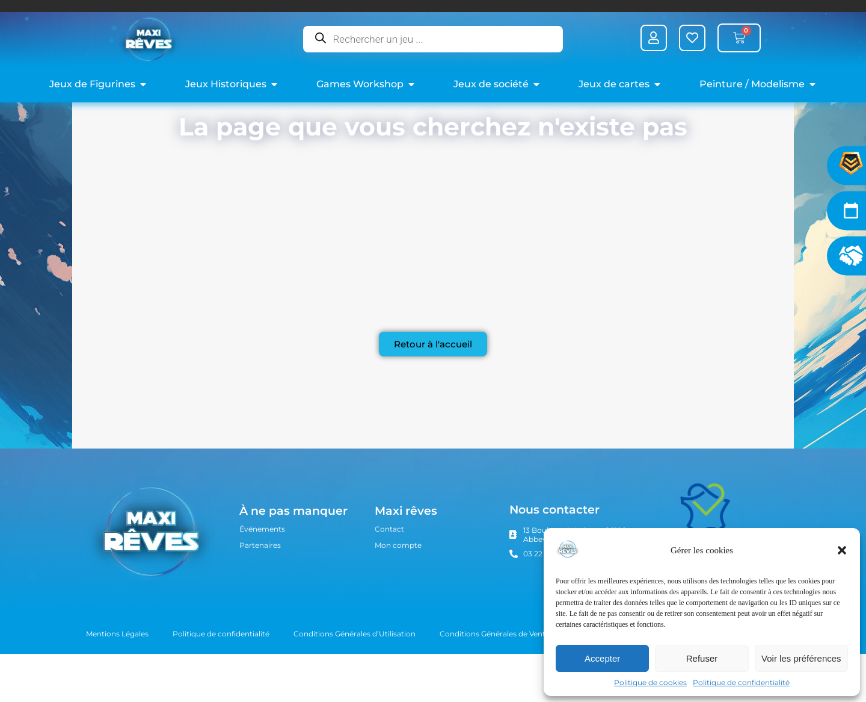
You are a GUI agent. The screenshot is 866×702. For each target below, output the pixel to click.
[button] (842, 550)
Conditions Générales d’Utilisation (354, 657)
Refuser (702, 658)
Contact (389, 553)
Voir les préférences (801, 658)
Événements (262, 553)
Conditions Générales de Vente (495, 657)
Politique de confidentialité (741, 682)
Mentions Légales (117, 657)
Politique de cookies (650, 682)
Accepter (602, 658)
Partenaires (260, 569)
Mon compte (398, 569)
